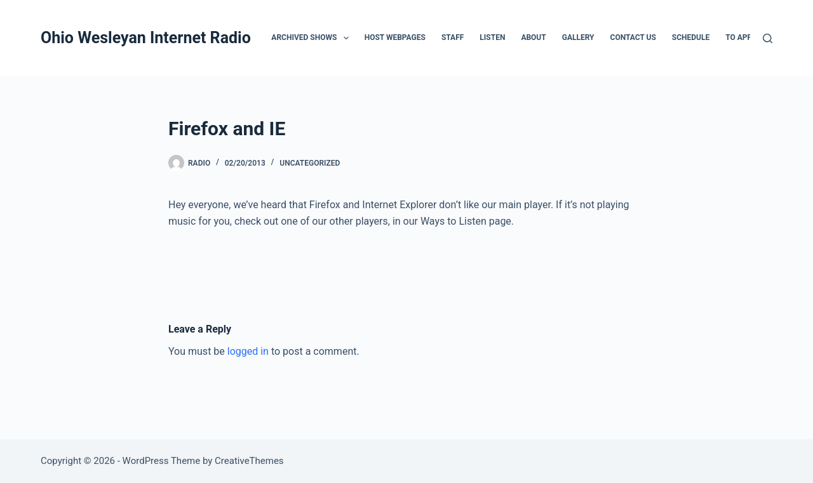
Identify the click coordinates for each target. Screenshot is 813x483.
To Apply (742, 37)
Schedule (690, 37)
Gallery (578, 37)
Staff (452, 37)
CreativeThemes (249, 460)
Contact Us (633, 37)
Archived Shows (312, 38)
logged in (248, 351)
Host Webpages (395, 37)
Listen (492, 37)
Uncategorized (309, 163)
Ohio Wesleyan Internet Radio (146, 38)
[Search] (767, 38)
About (533, 37)
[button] (346, 38)
